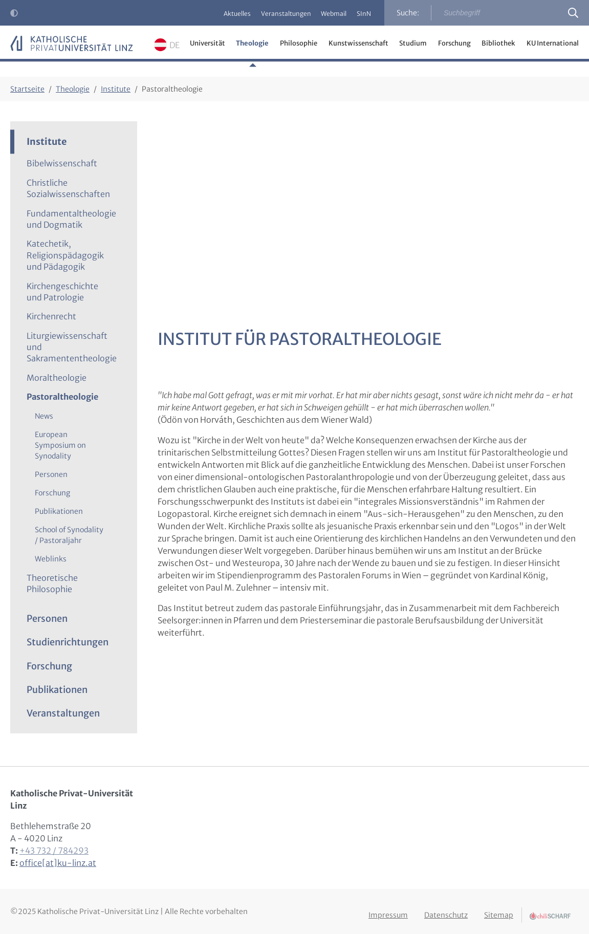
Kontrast (16, 16)
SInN (361, 13)
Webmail (324, 13)
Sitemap (498, 910)
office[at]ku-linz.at (57, 863)
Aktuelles (215, 13)
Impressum (388, 910)
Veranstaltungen (270, 13)
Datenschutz (446, 910)
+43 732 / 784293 (54, 850)
